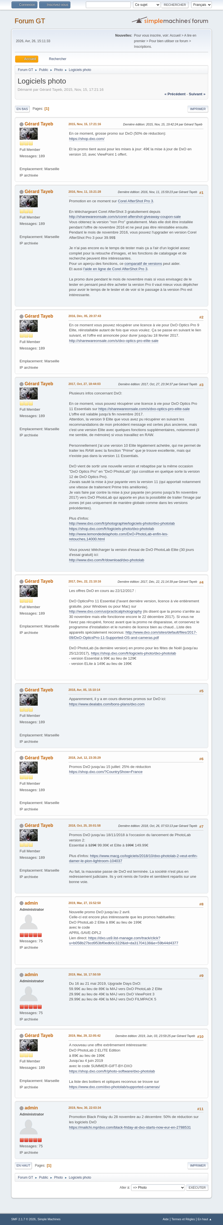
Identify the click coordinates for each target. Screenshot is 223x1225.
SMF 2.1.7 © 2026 (23, 1219)
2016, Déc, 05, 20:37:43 (84, 316)
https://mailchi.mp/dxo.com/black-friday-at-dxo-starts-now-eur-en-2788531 (130, 1127)
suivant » (197, 94)
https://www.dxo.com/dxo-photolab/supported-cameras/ (114, 1087)
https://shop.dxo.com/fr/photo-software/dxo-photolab (112, 1071)
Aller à (124, 1187)
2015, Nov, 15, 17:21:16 (84, 124)
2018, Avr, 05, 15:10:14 (84, 689)
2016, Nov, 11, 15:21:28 (84, 191)
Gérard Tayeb (39, 124)
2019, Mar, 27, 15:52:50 (84, 903)
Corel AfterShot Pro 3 (135, 201)
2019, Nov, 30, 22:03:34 (84, 1107)
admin (31, 903)
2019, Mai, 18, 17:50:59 (84, 974)
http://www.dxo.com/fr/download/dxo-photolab (106, 560)
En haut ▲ (205, 1219)
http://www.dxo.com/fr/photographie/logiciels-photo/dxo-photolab (122, 523)
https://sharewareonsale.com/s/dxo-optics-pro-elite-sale (144, 409)
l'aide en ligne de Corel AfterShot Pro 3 (115, 269)
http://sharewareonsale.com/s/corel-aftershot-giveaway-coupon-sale (125, 217)
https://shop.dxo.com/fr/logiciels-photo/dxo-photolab (111, 529)
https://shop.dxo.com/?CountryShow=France (106, 772)
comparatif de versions (143, 263)
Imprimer (198, 109)
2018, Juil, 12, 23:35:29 (84, 757)
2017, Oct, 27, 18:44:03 (84, 384)
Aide (166, 1219)
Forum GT (30, 21)
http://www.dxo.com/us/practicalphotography (105, 611)
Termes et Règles (183, 1219)
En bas (22, 109)
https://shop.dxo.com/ (87, 139)
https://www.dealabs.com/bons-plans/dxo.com (106, 704)
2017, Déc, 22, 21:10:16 (84, 581)
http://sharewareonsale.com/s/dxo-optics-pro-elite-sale (113, 341)
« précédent (175, 94)
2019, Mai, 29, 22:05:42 (84, 1035)
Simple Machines (48, 1219)
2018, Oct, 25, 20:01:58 (84, 825)
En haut (23, 1165)
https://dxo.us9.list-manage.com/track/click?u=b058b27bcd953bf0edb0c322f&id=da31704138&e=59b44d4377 (123, 940)
